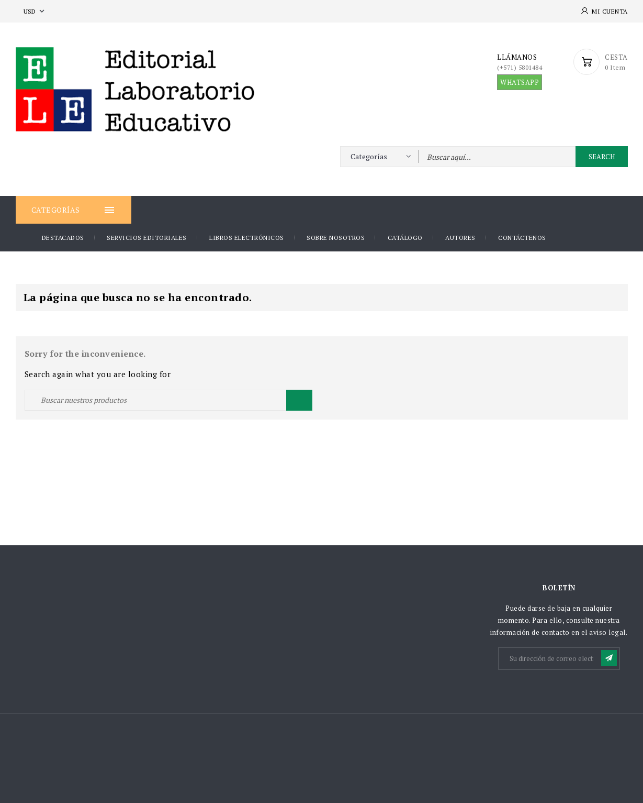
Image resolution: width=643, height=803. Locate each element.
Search (602, 156)
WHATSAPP (519, 82)
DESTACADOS (63, 237)
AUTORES (460, 237)
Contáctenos (522, 237)
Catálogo (405, 237)
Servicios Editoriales (147, 237)
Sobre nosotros (336, 237)
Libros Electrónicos (246, 237)
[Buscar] (168, 400)
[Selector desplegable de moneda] (35, 11)
